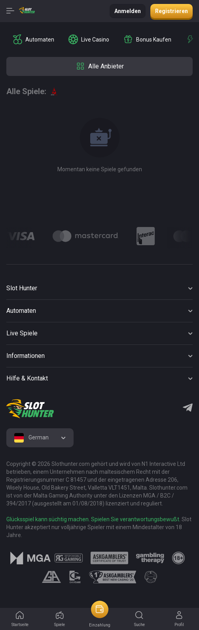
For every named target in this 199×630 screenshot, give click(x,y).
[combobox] (40, 437)
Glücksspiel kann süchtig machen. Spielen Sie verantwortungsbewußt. (93, 519)
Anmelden (127, 11)
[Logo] (85, 236)
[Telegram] (188, 408)
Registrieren (171, 11)
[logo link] (69, 558)
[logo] (30, 409)
